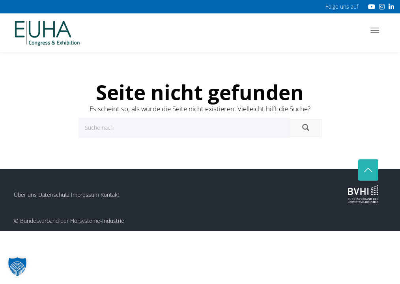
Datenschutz (53, 194)
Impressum (85, 194)
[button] (17, 266)
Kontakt (110, 194)
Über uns (25, 194)
